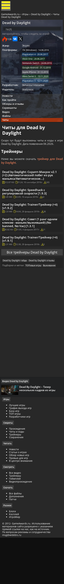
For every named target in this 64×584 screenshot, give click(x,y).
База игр (15, 455)
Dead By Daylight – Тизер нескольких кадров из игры (38, 431)
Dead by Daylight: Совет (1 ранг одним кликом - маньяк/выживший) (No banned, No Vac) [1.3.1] (32, 254)
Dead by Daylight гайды (16, 300)
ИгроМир (15, 562)
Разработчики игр (21, 461)
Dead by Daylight (41, 16)
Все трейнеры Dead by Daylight (32, 290)
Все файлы (16, 538)
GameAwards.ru (11, 16)
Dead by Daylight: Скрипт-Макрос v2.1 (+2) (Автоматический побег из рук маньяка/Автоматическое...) (31, 198)
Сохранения (17, 482)
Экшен (27, 52)
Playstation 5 (30, 90)
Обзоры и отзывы (14, 115)
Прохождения (18, 473)
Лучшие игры (18, 449)
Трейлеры (16, 520)
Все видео (16, 517)
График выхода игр (21, 452)
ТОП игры (16, 458)
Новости (9, 106)
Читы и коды (17, 476)
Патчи (14, 544)
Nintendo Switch (32, 71)
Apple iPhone (31, 80)
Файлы (8, 129)
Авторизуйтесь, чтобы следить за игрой (27, 40)
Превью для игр (19, 502)
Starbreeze (29, 99)
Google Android (32, 75)
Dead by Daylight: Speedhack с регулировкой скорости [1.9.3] (27, 218)
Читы (7, 134)
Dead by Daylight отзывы (44, 300)
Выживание (52, 306)
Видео (7, 124)
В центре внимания (22, 505)
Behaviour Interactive (35, 94)
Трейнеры (16, 479)
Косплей (15, 559)
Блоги (13, 556)
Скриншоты (11, 120)
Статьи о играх (19, 496)
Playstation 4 (30, 61)
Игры (26, 16)
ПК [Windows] (31, 56)
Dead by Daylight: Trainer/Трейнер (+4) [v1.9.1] (29, 274)
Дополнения (17, 541)
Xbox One (29, 66)
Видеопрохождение (21, 526)
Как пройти (11, 111)
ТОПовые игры (35, 306)
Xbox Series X (31, 85)
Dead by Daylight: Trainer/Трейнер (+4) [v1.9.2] (29, 235)
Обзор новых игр (20, 499)
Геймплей (16, 523)
